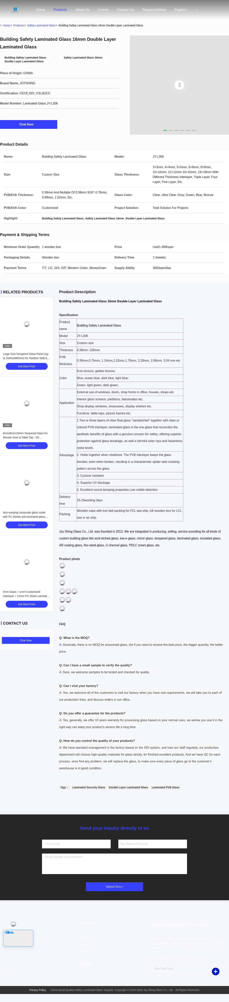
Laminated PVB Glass (165, 787)
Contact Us (125, 10)
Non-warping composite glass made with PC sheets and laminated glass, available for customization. (24, 516)
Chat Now (28, 124)
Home (40, 10)
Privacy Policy (37, 990)
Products (60, 10)
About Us (82, 10)
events (103, 10)
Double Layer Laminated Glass (128, 787)
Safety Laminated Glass (41, 25)
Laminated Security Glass (89, 787)
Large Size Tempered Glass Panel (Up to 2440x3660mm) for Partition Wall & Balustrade (25, 358)
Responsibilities (154, 10)
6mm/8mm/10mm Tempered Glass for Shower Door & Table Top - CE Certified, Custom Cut (25, 437)
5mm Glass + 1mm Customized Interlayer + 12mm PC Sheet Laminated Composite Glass (26, 596)
